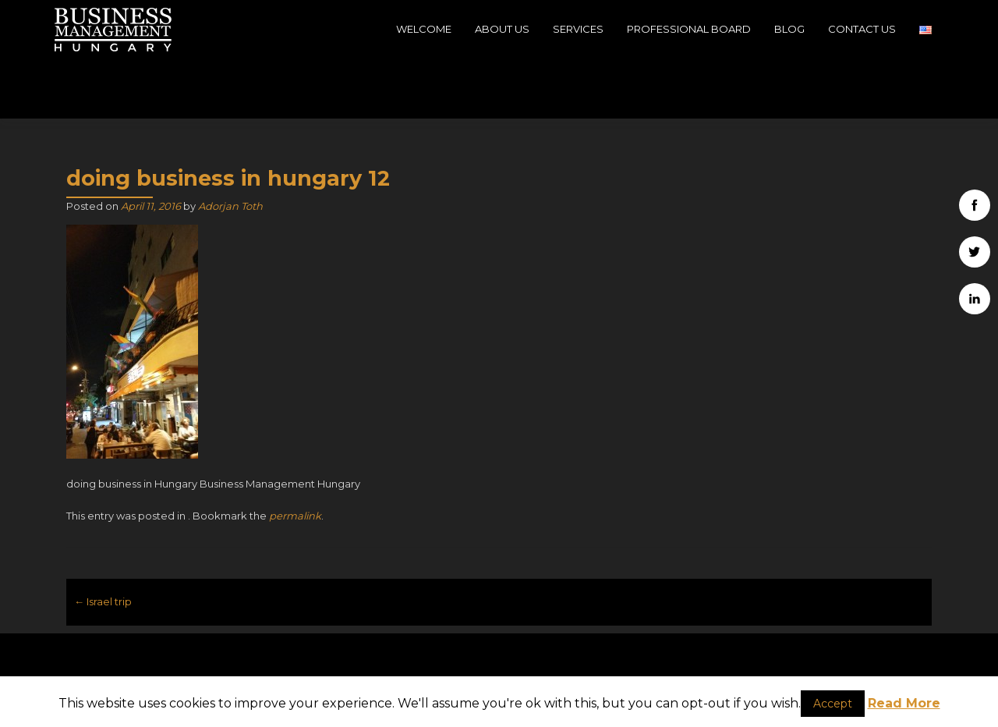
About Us (502, 29)
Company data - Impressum (795, 666)
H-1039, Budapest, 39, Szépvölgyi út (202, 662)
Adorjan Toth (230, 146)
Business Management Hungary (833, 635)
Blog (789, 29)
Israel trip (103, 542)
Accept (832, 704)
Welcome (423, 29)
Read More (904, 703)
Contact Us (862, 29)
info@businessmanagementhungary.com (499, 660)
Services (578, 29)
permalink (295, 456)
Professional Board (689, 29)
